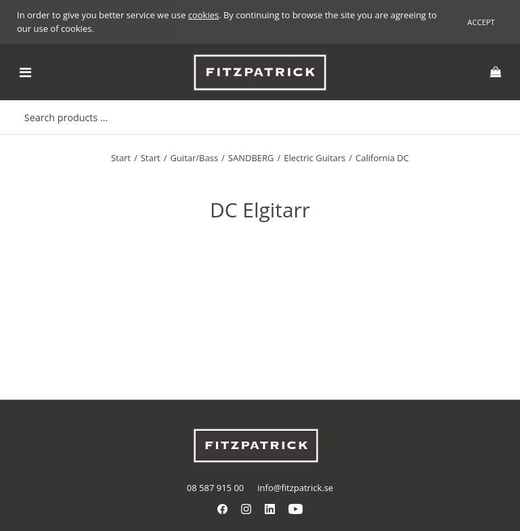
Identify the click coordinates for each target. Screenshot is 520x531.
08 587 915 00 (215, 488)
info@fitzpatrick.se (295, 488)
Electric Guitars (314, 158)
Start (121, 158)
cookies (203, 15)
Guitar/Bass (194, 158)
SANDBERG (251, 158)
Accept (480, 22)
